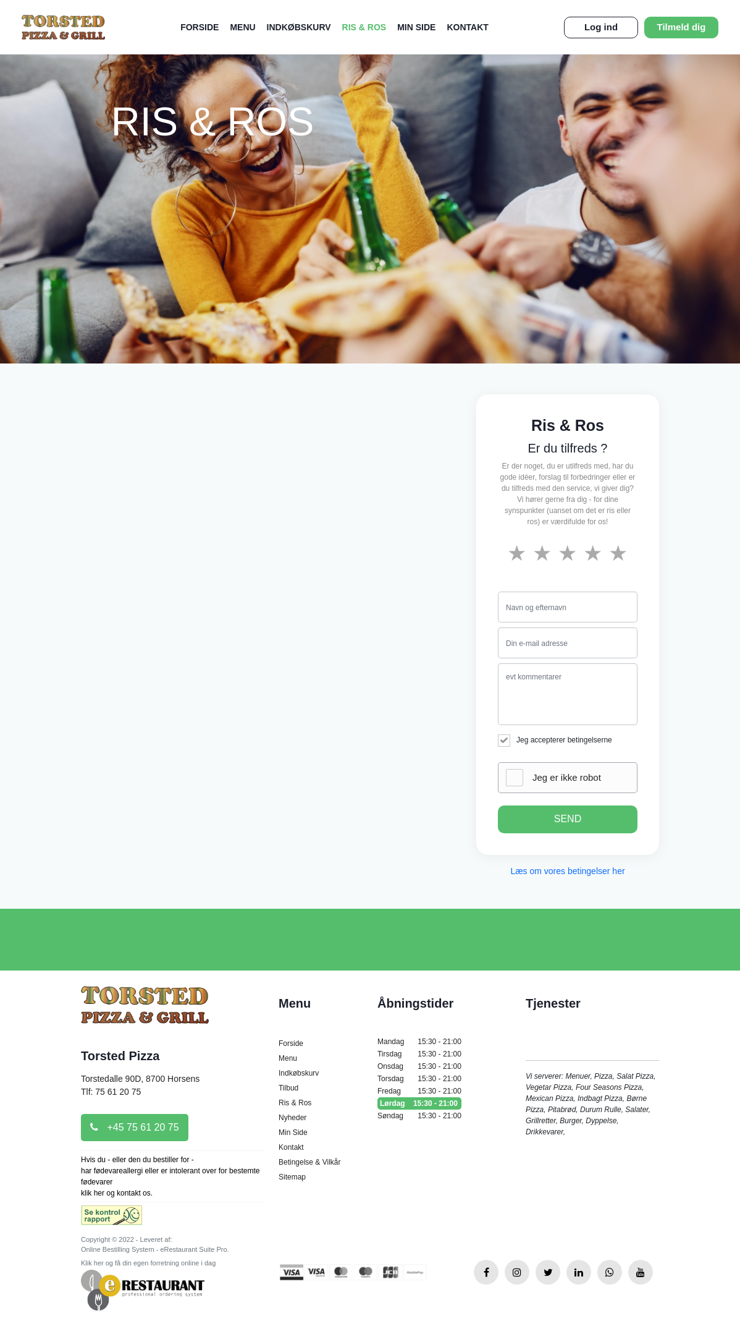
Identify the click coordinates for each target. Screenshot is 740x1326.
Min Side (416, 27)
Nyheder (292, 1117)
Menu (242, 27)
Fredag (419, 1091)
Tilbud (288, 1088)
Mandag (419, 1041)
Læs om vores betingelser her (567, 871)
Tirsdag (419, 1054)
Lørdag (419, 1103)
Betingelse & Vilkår (310, 1162)
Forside (199, 27)
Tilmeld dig (681, 27)
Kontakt (467, 27)
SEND (567, 819)
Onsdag (419, 1066)
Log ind (601, 27)
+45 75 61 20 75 (134, 1127)
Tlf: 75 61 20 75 (111, 1092)
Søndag (419, 1116)
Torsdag (419, 1079)
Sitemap (292, 1177)
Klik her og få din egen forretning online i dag (148, 1263)
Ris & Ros (364, 27)
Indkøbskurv (299, 27)
